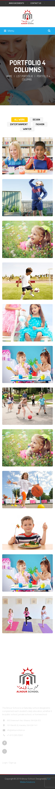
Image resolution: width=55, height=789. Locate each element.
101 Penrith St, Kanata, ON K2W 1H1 (20, 725)
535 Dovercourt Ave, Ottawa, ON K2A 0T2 (22, 720)
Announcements (16, 3)
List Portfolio (24, 76)
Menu (9, 30)
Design (36, 119)
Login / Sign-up (9, 763)
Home (9, 76)
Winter (27, 129)
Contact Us (35, 3)
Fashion (40, 124)
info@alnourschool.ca (14, 730)
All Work (19, 119)
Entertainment (19, 124)
